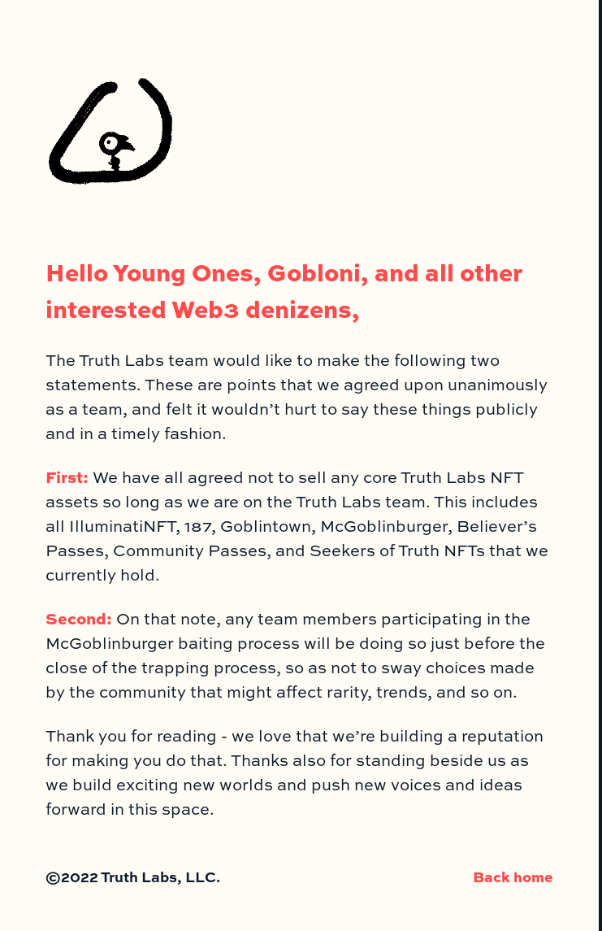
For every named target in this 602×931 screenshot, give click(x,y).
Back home (513, 876)
